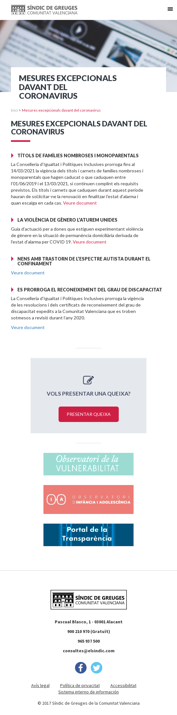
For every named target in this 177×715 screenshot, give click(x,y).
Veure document (80, 203)
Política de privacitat (80, 685)
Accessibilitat (123, 685)
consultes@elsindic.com (89, 651)
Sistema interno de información (88, 692)
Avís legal (40, 685)
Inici (14, 110)
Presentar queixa (89, 414)
